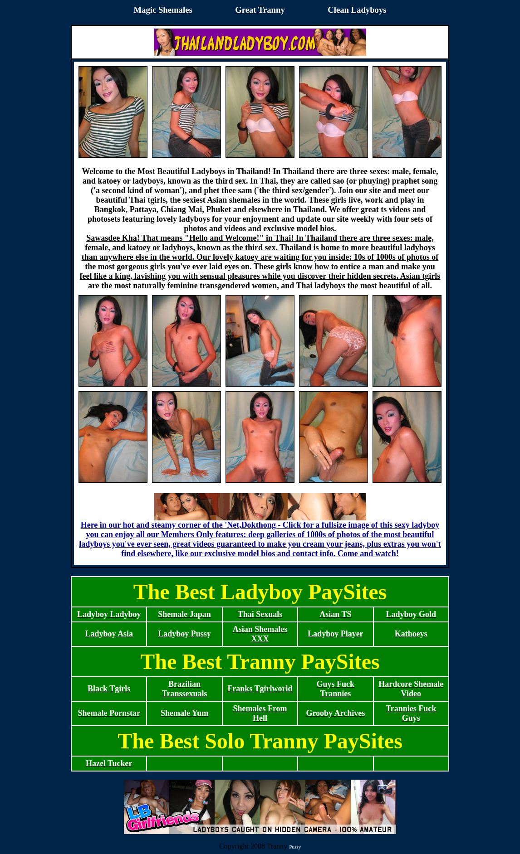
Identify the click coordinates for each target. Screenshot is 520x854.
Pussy (295, 846)
